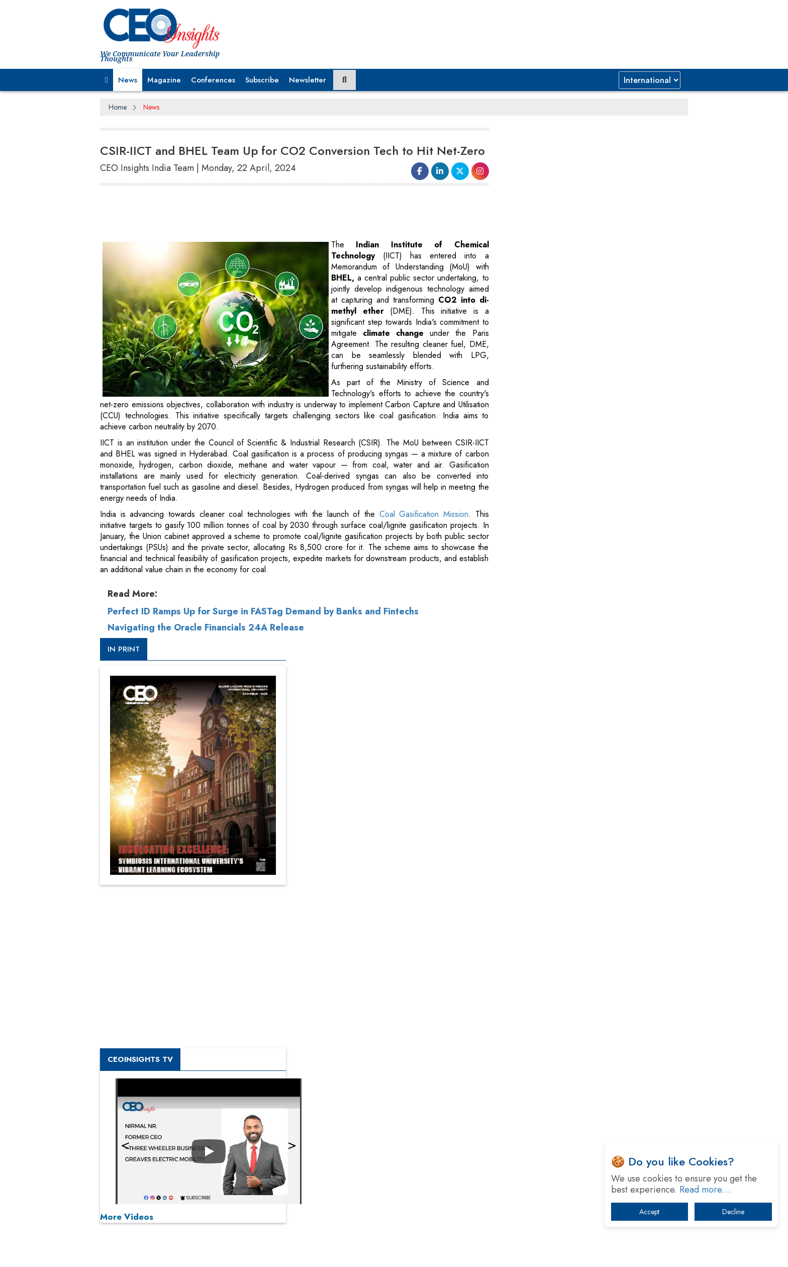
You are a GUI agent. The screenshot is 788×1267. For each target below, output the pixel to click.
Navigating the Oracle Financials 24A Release (206, 627)
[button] (106, 80)
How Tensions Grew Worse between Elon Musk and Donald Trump (594, 1103)
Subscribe (262, 79)
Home (118, 107)
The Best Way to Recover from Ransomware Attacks (588, 1072)
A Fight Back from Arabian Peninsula (576, 962)
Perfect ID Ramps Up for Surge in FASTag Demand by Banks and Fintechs (263, 611)
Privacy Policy (221, 1251)
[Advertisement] (283, 214)
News (127, 79)
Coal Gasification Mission (422, 514)
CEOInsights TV (542, 544)
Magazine (164, 79)
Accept (649, 1212)
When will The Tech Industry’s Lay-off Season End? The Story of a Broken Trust (598, 989)
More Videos (528, 702)
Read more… (705, 1189)
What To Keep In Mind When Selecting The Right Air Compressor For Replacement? (595, 1041)
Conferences (213, 79)
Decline (733, 1212)
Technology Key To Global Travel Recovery (585, 1015)
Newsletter (307, 79)
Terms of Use (281, 1251)
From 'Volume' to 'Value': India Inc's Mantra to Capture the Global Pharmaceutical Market (591, 936)
